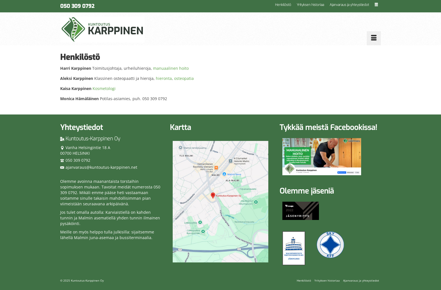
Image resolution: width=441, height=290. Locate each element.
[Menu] (374, 38)
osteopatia (184, 78)
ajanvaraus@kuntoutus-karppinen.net (98, 167)
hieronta (164, 78)
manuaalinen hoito (171, 68)
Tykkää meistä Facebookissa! (328, 127)
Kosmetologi (104, 88)
